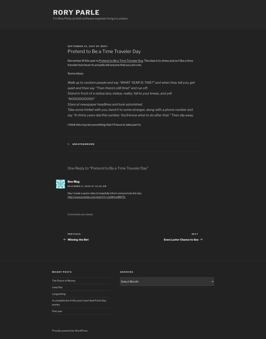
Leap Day (57, 287)
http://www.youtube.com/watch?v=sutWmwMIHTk (96, 196)
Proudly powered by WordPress (70, 330)
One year (57, 311)
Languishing (59, 293)
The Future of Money (63, 280)
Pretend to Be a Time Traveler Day (121, 60)
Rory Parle (76, 12)
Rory (104, 46)
